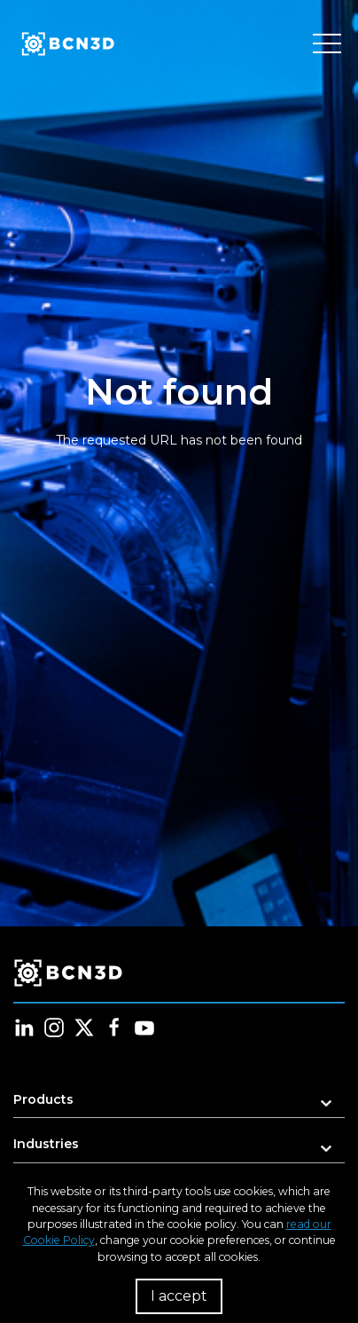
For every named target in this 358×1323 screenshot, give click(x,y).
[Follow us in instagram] (54, 1027)
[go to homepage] (66, 44)
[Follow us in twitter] (84, 1027)
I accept (179, 1296)
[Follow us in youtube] (144, 1027)
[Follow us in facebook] (114, 1027)
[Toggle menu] (327, 44)
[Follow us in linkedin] (24, 1027)
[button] (179, 1105)
